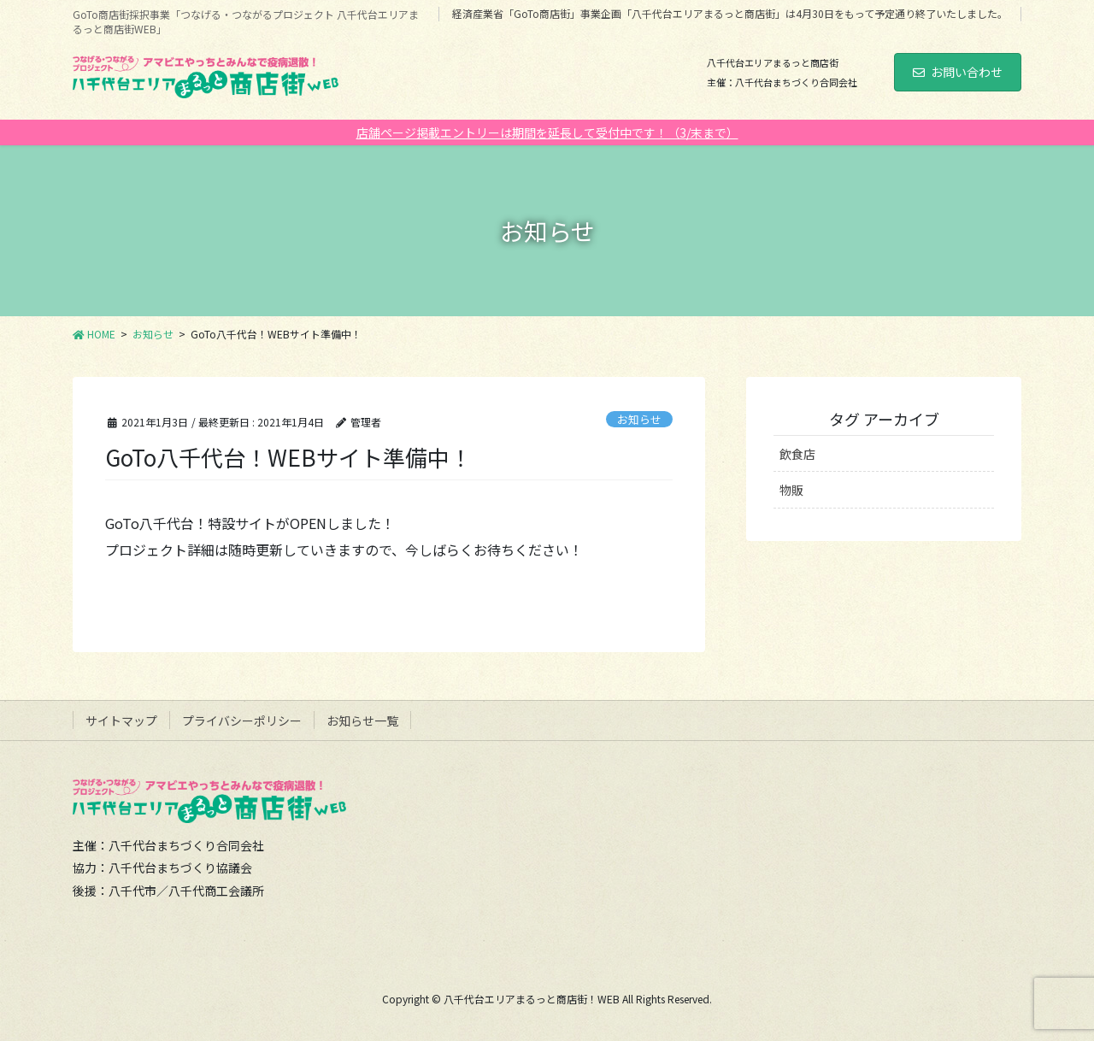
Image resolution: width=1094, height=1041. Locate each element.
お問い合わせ (958, 71)
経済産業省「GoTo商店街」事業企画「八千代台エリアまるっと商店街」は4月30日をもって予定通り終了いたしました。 (730, 14)
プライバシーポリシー (242, 720)
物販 (791, 489)
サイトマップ (121, 720)
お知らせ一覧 (362, 720)
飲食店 (797, 453)
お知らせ (639, 419)
